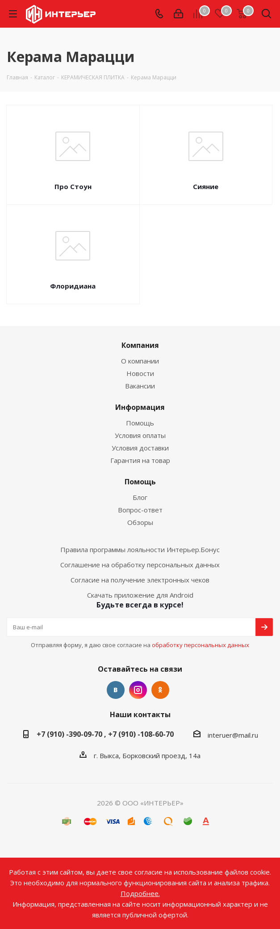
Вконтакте (116, 690)
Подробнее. (140, 893)
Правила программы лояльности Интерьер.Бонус (140, 549)
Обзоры (140, 522)
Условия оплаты (140, 435)
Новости (140, 373)
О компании (140, 360)
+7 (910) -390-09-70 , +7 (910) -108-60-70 (105, 734)
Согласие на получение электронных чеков (140, 579)
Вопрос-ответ (140, 509)
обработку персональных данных (200, 645)
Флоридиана (73, 285)
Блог (140, 497)
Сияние (205, 186)
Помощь (140, 422)
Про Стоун (73, 186)
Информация (140, 407)
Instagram (138, 690)
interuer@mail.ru (233, 735)
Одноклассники (160, 690)
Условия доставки (140, 447)
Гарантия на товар (140, 460)
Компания (140, 345)
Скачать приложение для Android (140, 594)
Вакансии (140, 385)
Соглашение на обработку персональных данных (140, 564)
